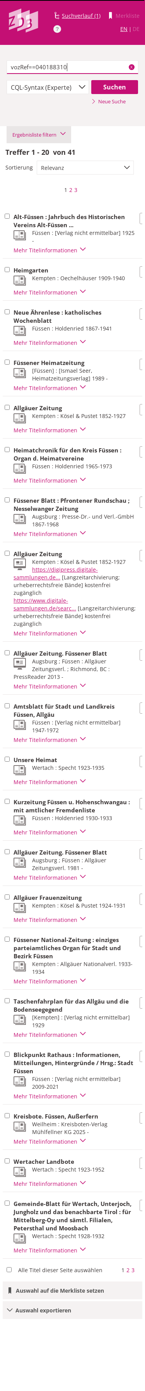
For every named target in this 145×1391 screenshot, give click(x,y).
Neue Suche (108, 101)
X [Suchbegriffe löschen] (131, 67)
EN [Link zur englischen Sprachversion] (124, 29)
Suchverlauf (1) (81, 15)
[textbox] (72, 67)
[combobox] (48, 87)
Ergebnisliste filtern (38, 134)
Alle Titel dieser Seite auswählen (60, 1270)
